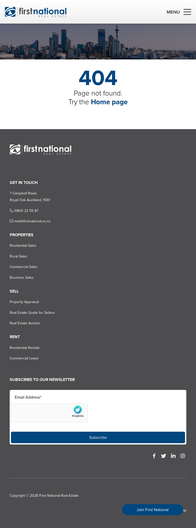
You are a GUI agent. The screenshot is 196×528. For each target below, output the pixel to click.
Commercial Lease (24, 358)
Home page (109, 102)
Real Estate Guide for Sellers (32, 312)
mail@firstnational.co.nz (30, 221)
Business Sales (22, 277)
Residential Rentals (25, 347)
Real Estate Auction (25, 323)
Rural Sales (18, 256)
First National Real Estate (59, 495)
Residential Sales (23, 245)
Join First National (153, 510)
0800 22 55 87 (24, 210)
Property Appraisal (24, 302)
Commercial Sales (24, 267)
